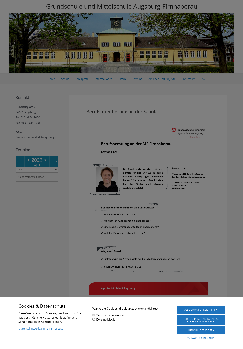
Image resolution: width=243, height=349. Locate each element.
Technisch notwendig (110, 315)
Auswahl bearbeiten (200, 330)
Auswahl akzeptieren (201, 338)
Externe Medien (106, 319)
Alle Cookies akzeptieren (201, 309)
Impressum (58, 329)
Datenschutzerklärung (33, 329)
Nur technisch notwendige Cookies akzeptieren (201, 320)
